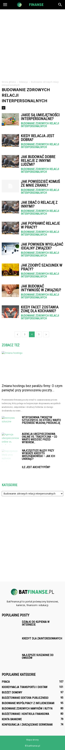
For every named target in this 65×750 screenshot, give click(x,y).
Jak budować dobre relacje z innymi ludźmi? (38, 161)
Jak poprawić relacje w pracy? (40, 225)
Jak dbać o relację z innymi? (39, 204)
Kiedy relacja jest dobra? (37, 138)
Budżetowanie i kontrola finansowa (25, 714)
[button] (60, 4)
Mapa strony (32, 739)
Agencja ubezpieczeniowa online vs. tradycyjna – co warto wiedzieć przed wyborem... (39, 438)
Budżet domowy (12, 692)
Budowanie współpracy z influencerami (28, 703)
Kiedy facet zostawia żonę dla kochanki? (39, 309)
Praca (6, 681)
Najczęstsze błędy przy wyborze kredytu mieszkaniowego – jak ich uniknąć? (38, 455)
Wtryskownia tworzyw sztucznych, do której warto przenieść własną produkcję (41, 420)
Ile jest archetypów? (36, 467)
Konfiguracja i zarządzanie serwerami (27, 724)
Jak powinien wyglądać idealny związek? (42, 246)
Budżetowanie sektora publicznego (25, 697)
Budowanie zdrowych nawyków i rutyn (27, 708)
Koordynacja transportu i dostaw (24, 687)
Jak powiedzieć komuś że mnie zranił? (40, 183)
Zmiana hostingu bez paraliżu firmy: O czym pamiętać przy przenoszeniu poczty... (32, 388)
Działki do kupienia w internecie (35, 623)
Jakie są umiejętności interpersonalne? (40, 117)
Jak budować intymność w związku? (41, 288)
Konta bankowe (12, 719)
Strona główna (9, 81)
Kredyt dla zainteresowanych (42, 638)
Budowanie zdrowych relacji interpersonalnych (40, 125)
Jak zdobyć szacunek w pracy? (41, 267)
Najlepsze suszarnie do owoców (37, 656)
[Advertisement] (32, 43)
